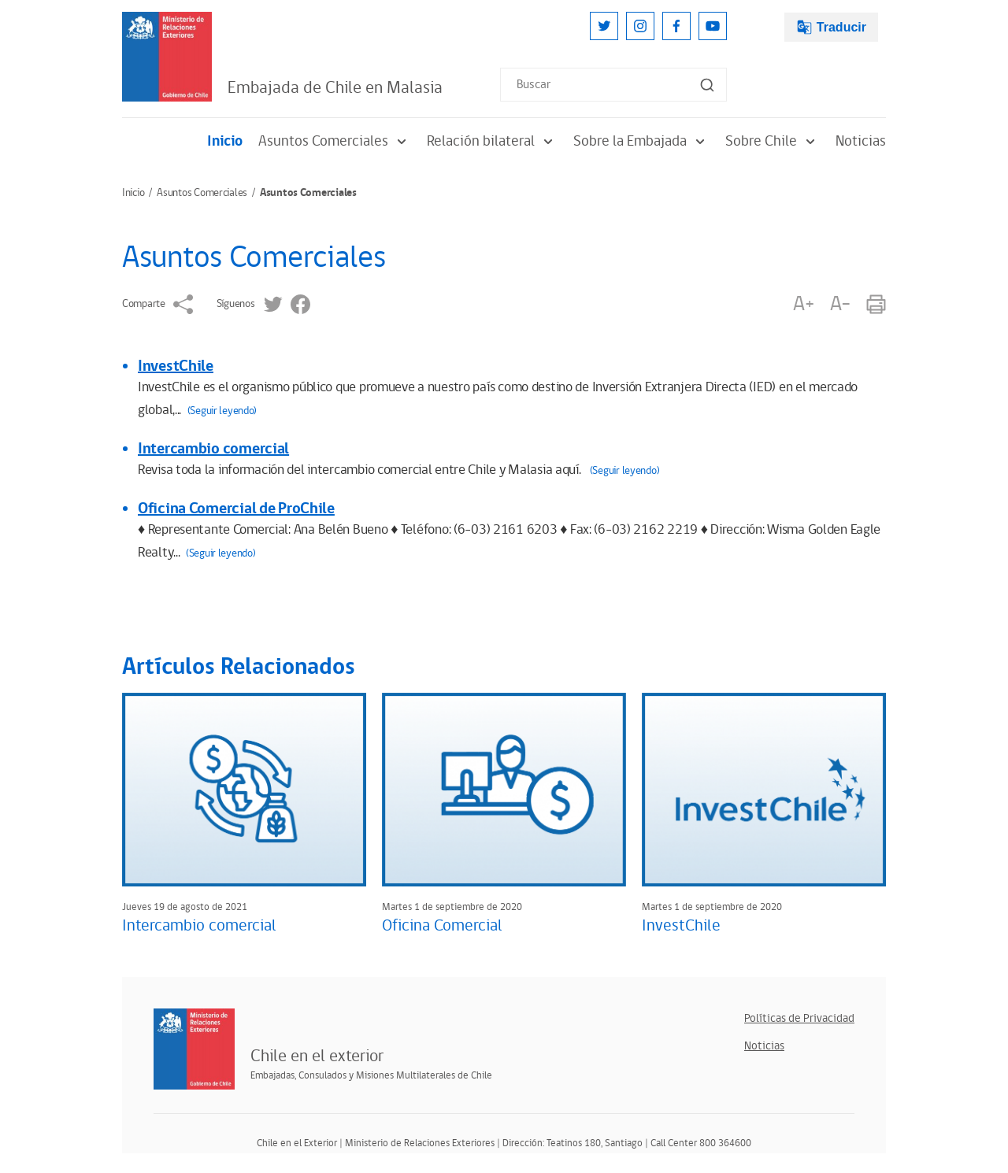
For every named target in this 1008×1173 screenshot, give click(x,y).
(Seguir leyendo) (222, 411)
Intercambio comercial (213, 449)
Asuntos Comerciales (334, 141)
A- (840, 304)
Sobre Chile (772, 141)
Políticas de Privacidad (799, 1018)
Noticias (861, 141)
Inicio (225, 141)
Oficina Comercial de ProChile (236, 509)
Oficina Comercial (442, 926)
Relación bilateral (492, 141)
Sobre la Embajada (641, 141)
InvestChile (175, 366)
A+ (803, 304)
